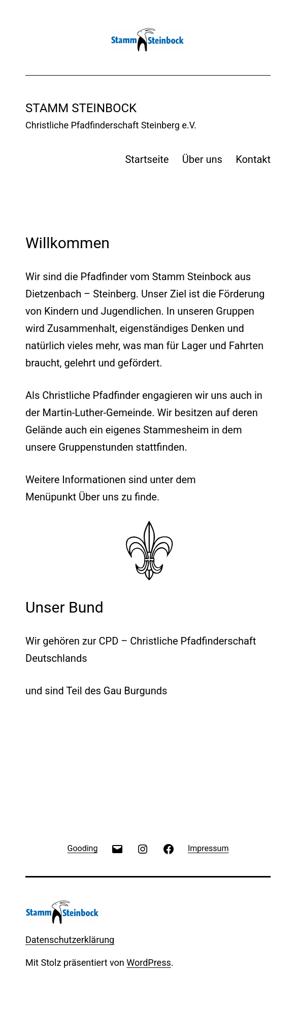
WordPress (148, 962)
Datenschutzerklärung (69, 939)
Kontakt (253, 159)
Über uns (202, 159)
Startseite (147, 159)
